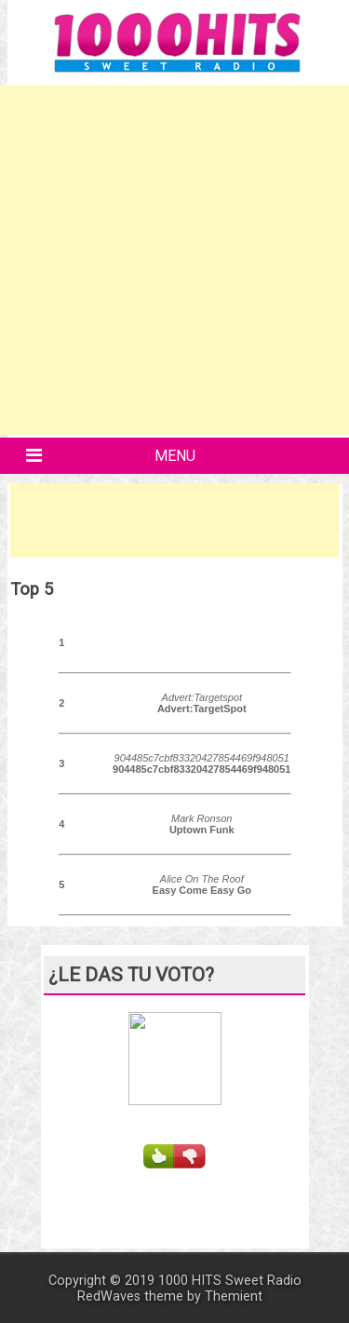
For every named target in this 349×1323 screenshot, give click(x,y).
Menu (174, 456)
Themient (233, 1296)
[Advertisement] (174, 260)
